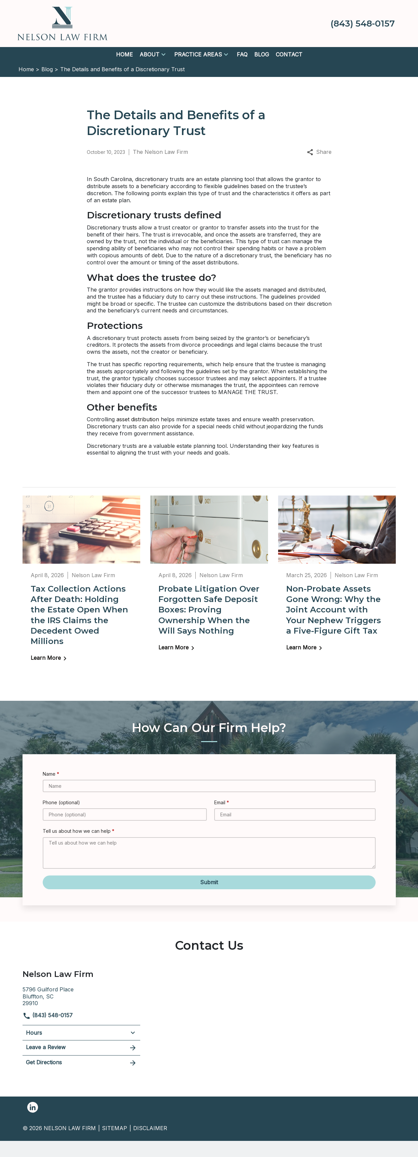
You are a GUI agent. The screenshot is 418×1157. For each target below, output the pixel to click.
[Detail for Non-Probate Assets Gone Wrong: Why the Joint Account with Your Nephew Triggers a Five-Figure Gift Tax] (337, 578)
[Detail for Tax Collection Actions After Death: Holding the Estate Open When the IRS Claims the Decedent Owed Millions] (81, 583)
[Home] (124, 54)
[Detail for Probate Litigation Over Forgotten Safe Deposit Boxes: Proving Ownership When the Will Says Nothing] (209, 578)
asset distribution (137, 419)
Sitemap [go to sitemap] (114, 1128)
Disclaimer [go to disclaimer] (150, 1128)
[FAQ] (242, 54)
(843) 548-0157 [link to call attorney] (48, 1015)
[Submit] (209, 882)
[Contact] (289, 54)
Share (319, 151)
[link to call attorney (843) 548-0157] (363, 23)
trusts (129, 227)
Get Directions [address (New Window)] (81, 1063)
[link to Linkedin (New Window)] (32, 1107)
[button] (163, 54)
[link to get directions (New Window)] (81, 995)
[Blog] (261, 54)
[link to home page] (62, 22)
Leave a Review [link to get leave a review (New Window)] (81, 1048)
